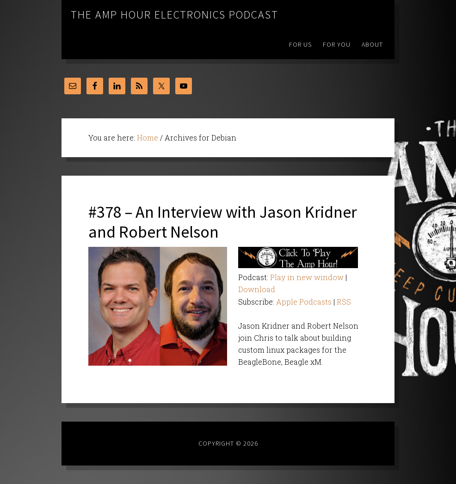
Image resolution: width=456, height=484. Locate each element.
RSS (344, 301)
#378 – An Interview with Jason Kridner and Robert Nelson (222, 222)
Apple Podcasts (304, 301)
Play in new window (307, 277)
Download (256, 289)
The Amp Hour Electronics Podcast (174, 14)
